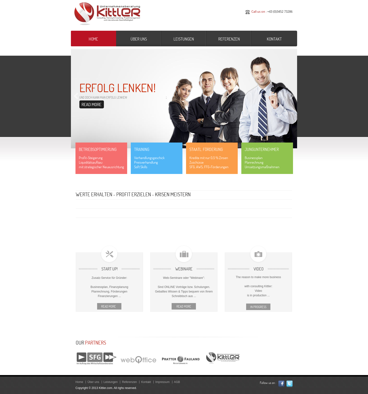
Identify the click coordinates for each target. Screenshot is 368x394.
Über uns (139, 39)
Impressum (162, 382)
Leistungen (184, 39)
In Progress (258, 307)
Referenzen (229, 39)
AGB (177, 382)
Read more (109, 306)
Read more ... (91, 104)
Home (93, 39)
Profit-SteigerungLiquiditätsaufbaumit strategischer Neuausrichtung (101, 162)
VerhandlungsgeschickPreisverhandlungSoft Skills (149, 162)
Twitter (290, 384)
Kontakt (274, 39)
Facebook (281, 384)
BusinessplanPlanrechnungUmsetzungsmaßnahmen (262, 162)
